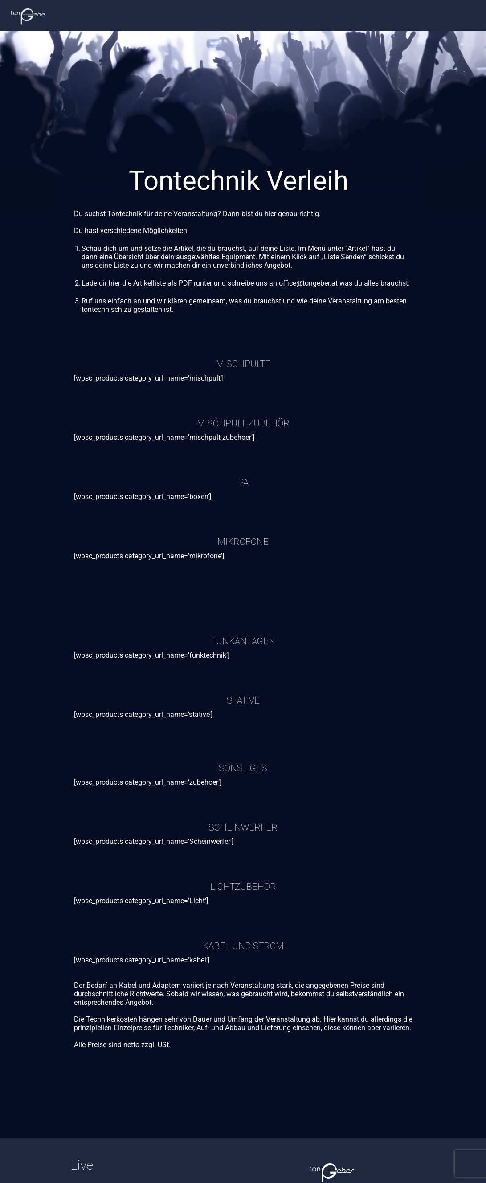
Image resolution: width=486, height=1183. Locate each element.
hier (114, 283)
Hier (329, 1019)
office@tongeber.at (308, 283)
